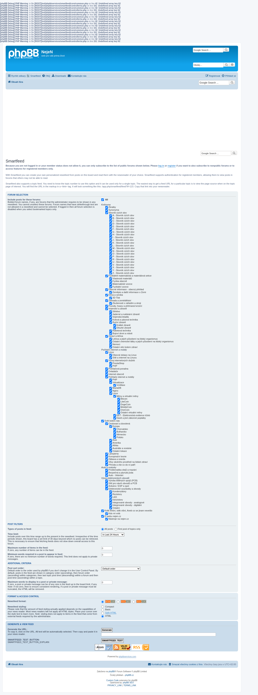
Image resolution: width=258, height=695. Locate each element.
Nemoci (116, 344)
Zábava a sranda (117, 459)
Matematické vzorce (122, 284)
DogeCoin (126, 404)
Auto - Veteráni (116, 475)
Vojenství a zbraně (118, 308)
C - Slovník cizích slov (123, 221)
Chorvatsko (122, 429)
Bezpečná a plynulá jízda (121, 472)
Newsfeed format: (17, 601)
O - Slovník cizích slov (123, 253)
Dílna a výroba (116, 295)
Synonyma (114, 210)
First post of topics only (129, 529)
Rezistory (117, 494)
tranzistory (118, 499)
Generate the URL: (17, 629)
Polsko (120, 437)
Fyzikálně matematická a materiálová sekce (130, 275)
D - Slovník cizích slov (123, 223)
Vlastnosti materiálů (122, 278)
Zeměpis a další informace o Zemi (129, 292)
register (172, 165)
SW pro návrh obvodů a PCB (123, 483)
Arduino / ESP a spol (119, 486)
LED (115, 497)
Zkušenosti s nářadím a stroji (127, 303)
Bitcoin (124, 399)
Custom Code (112, 680)
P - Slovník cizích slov (123, 256)
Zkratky (112, 207)
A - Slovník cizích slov (123, 215)
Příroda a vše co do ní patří (122, 465)
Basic (106, 609)
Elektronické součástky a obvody (125, 489)
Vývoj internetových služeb (122, 360)
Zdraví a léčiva (116, 336)
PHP (115, 366)
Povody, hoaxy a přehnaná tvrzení (125, 306)
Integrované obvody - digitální (127, 505)
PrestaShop (118, 363)
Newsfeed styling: (17, 606)
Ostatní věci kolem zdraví (125, 347)
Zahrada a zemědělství (120, 300)
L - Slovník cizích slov (123, 245)
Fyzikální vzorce (120, 287)
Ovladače (113, 371)
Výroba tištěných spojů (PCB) (123, 480)
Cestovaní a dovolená (119, 423)
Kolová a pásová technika (125, 319)
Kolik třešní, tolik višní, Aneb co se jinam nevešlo (128, 510)
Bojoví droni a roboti (122, 333)
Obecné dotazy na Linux (125, 355)
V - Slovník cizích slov (123, 265)
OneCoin (125, 410)
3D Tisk (116, 297)
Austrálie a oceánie (122, 448)
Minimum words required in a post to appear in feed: (35, 554)
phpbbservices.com (127, 656)
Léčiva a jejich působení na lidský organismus (135, 339)
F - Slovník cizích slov (123, 229)
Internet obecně (116, 374)
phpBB (112, 671)
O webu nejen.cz (112, 516)
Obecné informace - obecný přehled (126, 289)
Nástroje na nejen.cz (119, 519)
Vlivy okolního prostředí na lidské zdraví (128, 462)
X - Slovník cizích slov (123, 267)
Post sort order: (16, 568)
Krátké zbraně (123, 325)
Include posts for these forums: (24, 199)
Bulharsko (121, 431)
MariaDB (117, 388)
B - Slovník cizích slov (123, 218)
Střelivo (116, 311)
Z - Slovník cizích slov (123, 273)
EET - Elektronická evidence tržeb (133, 415)
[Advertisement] (122, 119)
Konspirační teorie (117, 456)
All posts (108, 529)
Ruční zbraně (119, 322)
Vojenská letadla (121, 317)
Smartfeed (35, 76)
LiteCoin (125, 401)
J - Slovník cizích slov (123, 240)
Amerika (117, 443)
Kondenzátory (119, 491)
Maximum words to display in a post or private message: (37, 582)
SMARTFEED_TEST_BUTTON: (24, 639)
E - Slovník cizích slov (123, 226)
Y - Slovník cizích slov (123, 270)
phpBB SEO (128, 682)
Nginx (115, 390)
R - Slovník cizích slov (123, 259)
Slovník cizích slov (118, 212)
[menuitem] (46, 75)
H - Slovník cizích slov (123, 234)
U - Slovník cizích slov (123, 262)
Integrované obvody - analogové (128, 502)
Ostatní (116, 508)
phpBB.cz (129, 675)
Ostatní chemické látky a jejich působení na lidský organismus (143, 341)
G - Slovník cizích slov (123, 232)
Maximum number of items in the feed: (28, 547)
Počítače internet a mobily (121, 377)
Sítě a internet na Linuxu (125, 357)
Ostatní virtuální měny (131, 412)
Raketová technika (122, 330)
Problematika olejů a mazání (123, 470)
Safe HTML (110, 612)
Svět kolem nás (112, 421)
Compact (107, 606)
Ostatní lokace (120, 451)
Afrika (115, 445)
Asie (115, 440)
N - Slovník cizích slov (123, 251)
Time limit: (13, 534)
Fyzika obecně (120, 281)
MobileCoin (126, 407)
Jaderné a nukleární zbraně (126, 314)
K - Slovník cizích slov (123, 243)
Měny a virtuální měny (127, 396)
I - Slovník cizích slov (123, 237)
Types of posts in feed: (20, 529)
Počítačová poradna (118, 368)
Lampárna (114, 453)
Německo (121, 434)
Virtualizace (118, 382)
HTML (106, 616)
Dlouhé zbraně (124, 328)
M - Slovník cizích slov (124, 248)
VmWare (121, 385)
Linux (111, 352)
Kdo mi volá (114, 513)
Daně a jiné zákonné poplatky (131, 418)
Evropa (116, 426)
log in (161, 165)
